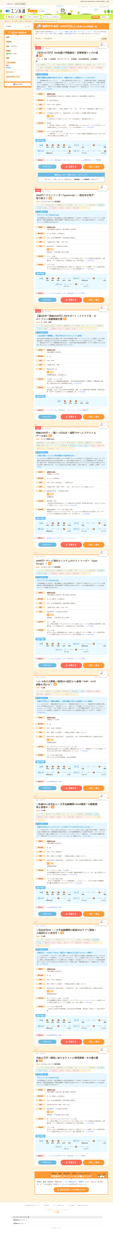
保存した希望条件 (33, 17)
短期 (50, 33)
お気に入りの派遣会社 (52, 17)
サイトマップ (94, 6)
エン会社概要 (71, 1205)
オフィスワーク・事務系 (62, 31)
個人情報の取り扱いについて (32, 1205)
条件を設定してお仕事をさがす (72, 1190)
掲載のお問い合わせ (104, 6)
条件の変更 (19, 84)
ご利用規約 (46, 1205)
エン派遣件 (9, 4)
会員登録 (95, 17)
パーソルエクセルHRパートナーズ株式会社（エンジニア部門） (66, 293)
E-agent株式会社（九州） (55, 781)
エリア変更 (41, 11)
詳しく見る (94, 167)
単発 (54, 33)
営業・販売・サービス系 (77, 31)
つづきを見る (48, 89)
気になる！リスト (15, 17)
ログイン (104, 17)
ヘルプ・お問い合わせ (82, 6)
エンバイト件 (20, 4)
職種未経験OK (69, 33)
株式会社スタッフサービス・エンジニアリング (61, 538)
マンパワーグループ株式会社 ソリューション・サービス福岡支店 (67, 410)
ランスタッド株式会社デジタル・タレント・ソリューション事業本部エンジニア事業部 (74, 160)
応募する (72, 167)
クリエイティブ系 (90, 31)
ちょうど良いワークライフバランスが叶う (16, 7)
